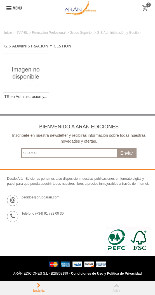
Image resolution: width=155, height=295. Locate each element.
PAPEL (22, 33)
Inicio (8, 33)
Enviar (126, 153)
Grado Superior (81, 33)
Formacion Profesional (48, 33)
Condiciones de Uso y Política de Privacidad (106, 273)
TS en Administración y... (26, 96)
